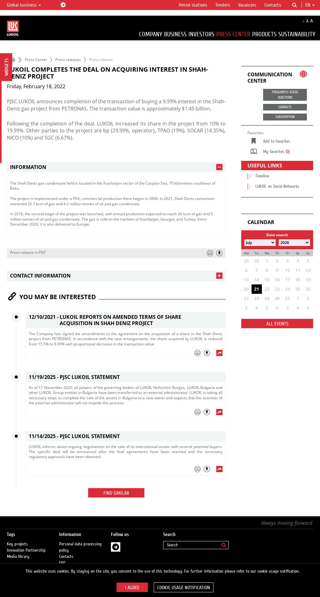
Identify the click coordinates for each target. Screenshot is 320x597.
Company (150, 34)
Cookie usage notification (183, 587)
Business (175, 34)
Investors (201, 34)
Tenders (222, 5)
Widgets (6, 67)
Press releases (68, 59)
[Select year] (294, 242)
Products (264, 34)
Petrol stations (193, 5)
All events (277, 324)
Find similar (116, 493)
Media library (18, 550)
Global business (24, 5)
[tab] (116, 167)
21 (256, 289)
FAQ (62, 556)
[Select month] (260, 242)
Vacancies (247, 5)
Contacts (272, 5)
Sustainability (296, 34)
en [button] (310, 5)
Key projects (17, 537)
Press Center (233, 34)
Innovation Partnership (26, 544)
